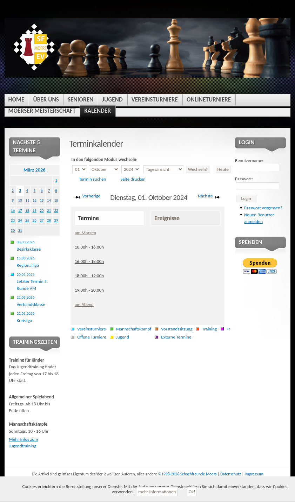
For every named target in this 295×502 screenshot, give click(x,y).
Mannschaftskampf (134, 329)
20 (41, 210)
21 (49, 210)
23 (13, 220)
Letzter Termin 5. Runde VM (32, 281)
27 (41, 220)
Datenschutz (230, 474)
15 (56, 200)
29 (56, 220)
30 (13, 230)
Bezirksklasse (29, 245)
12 (34, 200)
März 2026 (35, 170)
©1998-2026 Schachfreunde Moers (187, 474)
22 (56, 210)
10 (20, 200)
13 (41, 200)
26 (34, 220)
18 (27, 210)
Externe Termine (176, 337)
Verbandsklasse (31, 301)
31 (20, 230)
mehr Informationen (157, 491)
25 (27, 220)
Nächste (205, 195)
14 (49, 200)
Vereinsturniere (91, 329)
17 (20, 210)
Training (209, 329)
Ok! (192, 491)
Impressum (254, 474)
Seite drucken (133, 179)
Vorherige (91, 195)
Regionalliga (28, 262)
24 (20, 220)
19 (34, 210)
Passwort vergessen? (263, 207)
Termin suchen (92, 179)
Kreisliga (25, 317)
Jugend (122, 337)
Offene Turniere (91, 337)
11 (27, 200)
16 (13, 210)
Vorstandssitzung (176, 329)
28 (49, 220)
